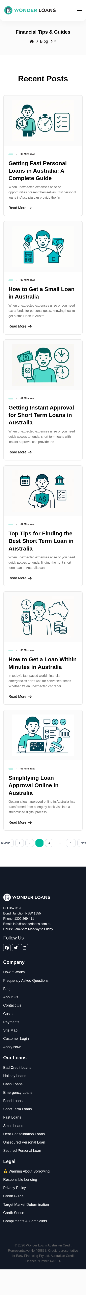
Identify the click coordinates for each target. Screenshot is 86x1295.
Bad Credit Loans (17, 1068)
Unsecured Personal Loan (24, 1142)
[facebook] (6, 947)
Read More (20, 208)
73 (71, 843)
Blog (44, 41)
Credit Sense (13, 1213)
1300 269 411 (24, 918)
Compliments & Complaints (25, 1221)
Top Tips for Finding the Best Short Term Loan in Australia (41, 541)
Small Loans (13, 1126)
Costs (7, 1014)
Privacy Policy (14, 1188)
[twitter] (15, 947)
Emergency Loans (17, 1093)
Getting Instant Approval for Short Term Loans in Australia (41, 415)
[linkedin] (24, 947)
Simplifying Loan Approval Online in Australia (33, 785)
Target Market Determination (26, 1205)
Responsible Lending (20, 1180)
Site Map (10, 1030)
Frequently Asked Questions (26, 981)
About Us (10, 997)
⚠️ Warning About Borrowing (26, 1171)
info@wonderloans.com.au (32, 924)
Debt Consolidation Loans (24, 1134)
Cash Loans (13, 1084)
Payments (11, 1022)
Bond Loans (13, 1101)
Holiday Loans (14, 1076)
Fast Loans (12, 1117)
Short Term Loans (17, 1109)
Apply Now (12, 1047)
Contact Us (12, 1005)
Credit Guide (13, 1196)
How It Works (14, 972)
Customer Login (16, 1039)
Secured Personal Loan (22, 1151)
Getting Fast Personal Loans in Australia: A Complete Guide (37, 170)
